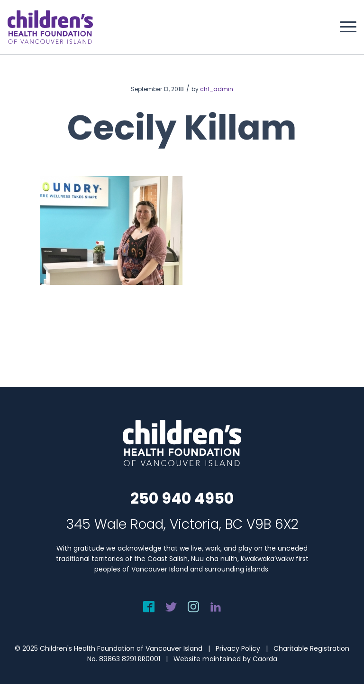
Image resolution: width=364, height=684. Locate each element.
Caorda (265, 659)
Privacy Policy (238, 648)
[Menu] (343, 27)
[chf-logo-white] (50, 27)
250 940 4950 (182, 498)
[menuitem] (343, 27)
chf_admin (216, 89)
